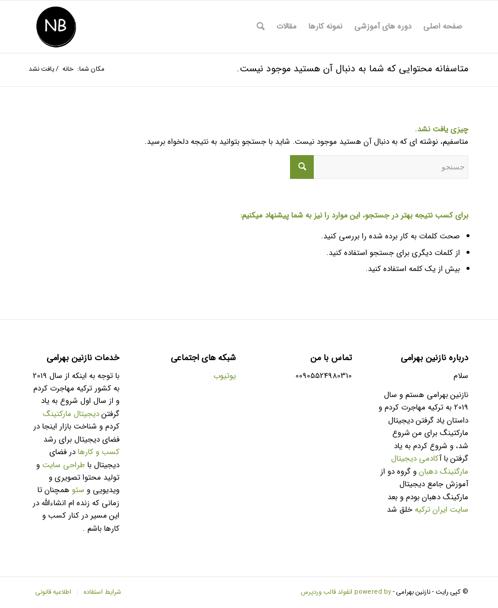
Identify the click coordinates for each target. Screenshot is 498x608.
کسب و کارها (98, 452)
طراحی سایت (63, 465)
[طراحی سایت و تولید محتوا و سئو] (56, 27)
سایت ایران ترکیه (441, 509)
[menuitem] (442, 27)
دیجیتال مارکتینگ (72, 414)
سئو (78, 490)
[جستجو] (260, 27)
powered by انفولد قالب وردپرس (346, 592)
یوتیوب (224, 376)
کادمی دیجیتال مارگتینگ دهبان (429, 464)
